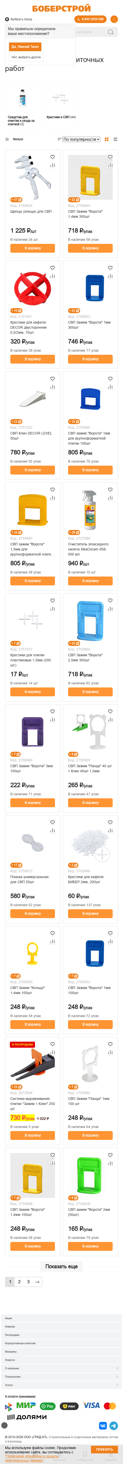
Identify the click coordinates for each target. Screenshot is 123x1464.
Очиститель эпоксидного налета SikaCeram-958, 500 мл (88, 549)
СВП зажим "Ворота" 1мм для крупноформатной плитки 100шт (89, 438)
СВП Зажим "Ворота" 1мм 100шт (89, 990)
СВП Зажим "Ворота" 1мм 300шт (89, 324)
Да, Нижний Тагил (25, 47)
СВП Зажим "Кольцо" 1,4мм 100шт (27, 990)
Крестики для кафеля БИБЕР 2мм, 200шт (86, 879)
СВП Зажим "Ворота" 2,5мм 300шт (85, 657)
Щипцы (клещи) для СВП (31, 211)
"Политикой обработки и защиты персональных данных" (32, 1458)
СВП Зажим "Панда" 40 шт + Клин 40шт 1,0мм (90, 768)
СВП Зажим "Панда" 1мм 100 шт (88, 1101)
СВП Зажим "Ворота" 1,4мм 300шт (85, 214)
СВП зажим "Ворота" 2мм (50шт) (89, 1212)
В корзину (33, 248)
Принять (104, 1450)
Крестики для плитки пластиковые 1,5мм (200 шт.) (30, 660)
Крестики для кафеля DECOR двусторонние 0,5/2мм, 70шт (28, 327)
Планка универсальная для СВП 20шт (29, 879)
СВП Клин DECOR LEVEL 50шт (31, 435)
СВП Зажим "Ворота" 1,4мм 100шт (27, 1212)
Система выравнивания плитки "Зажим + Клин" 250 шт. (32, 1104)
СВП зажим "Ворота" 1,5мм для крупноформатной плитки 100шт (31, 549)
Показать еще (61, 1266)
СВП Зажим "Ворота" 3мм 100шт (31, 768)
